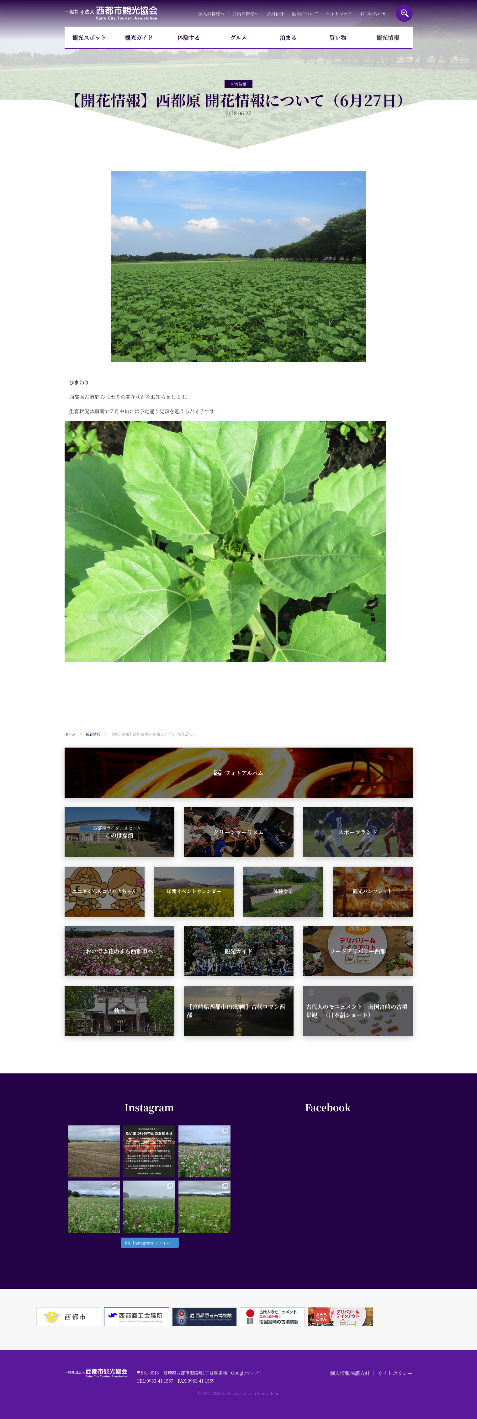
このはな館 (119, 832)
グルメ (238, 37)
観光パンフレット (372, 891)
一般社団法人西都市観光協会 (111, 13)
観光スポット (89, 37)
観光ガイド (139, 37)
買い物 (338, 37)
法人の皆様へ (211, 13)
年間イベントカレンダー (194, 891)
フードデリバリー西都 (358, 951)
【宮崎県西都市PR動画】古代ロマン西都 (236, 1010)
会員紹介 (275, 13)
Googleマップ (245, 1372)
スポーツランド (357, 832)
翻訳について (305, 13)
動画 (119, 1010)
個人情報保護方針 (350, 1373)
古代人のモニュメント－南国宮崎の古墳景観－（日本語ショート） (357, 1010)
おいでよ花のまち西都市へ (119, 951)
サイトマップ (339, 13)
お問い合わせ (373, 13)
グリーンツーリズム (238, 832)
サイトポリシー (395, 1373)
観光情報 (387, 37)
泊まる (288, 37)
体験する (189, 37)
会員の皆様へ (245, 13)
